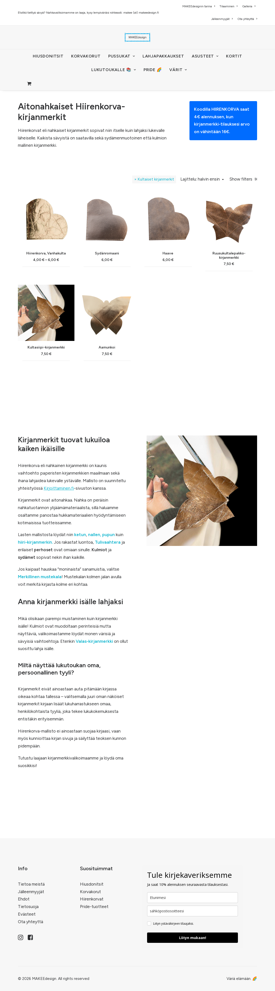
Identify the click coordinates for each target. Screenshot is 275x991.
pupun (108, 575)
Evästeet (27, 914)
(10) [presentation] (65, 426)
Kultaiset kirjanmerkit (152, 220)
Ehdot (24, 898)
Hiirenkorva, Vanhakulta (130, 291)
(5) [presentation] (68, 290)
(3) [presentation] (38, 387)
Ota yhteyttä (247, 19)
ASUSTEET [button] (205, 56)
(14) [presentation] (69, 260)
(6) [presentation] (68, 309)
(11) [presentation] (70, 270)
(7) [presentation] (69, 329)
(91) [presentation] (52, 300)
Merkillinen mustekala (40, 618)
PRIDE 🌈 (153, 69)
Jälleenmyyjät (222, 19)
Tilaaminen (228, 6)
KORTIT (234, 56)
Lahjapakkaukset (163, 56)
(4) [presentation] (44, 319)
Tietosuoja (28, 906)
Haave (204, 295)
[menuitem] (199, 6)
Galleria (248, 6)
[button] (130, 266)
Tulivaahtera (108, 583)
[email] (192, 911)
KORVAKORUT (86, 56)
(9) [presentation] (65, 348)
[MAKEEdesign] (137, 37)
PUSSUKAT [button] (121, 56)
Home (13, 103)
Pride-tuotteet (94, 906)
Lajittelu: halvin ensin (196, 220)
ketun (80, 575)
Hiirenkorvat (91, 898)
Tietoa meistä (31, 884)
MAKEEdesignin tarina (198, 6)
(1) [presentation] (44, 339)
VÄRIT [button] (178, 69)
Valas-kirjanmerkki (94, 682)
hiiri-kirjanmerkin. (35, 583)
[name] (192, 897)
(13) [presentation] (69, 397)
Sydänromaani (167, 294)
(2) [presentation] (65, 417)
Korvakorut (90, 891)
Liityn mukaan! (192, 937)
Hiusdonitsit (91, 884)
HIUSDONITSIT (48, 56)
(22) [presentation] (63, 378)
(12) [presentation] (66, 436)
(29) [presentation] (62, 251)
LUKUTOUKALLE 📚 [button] (113, 69)
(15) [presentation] (48, 280)
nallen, (94, 575)
